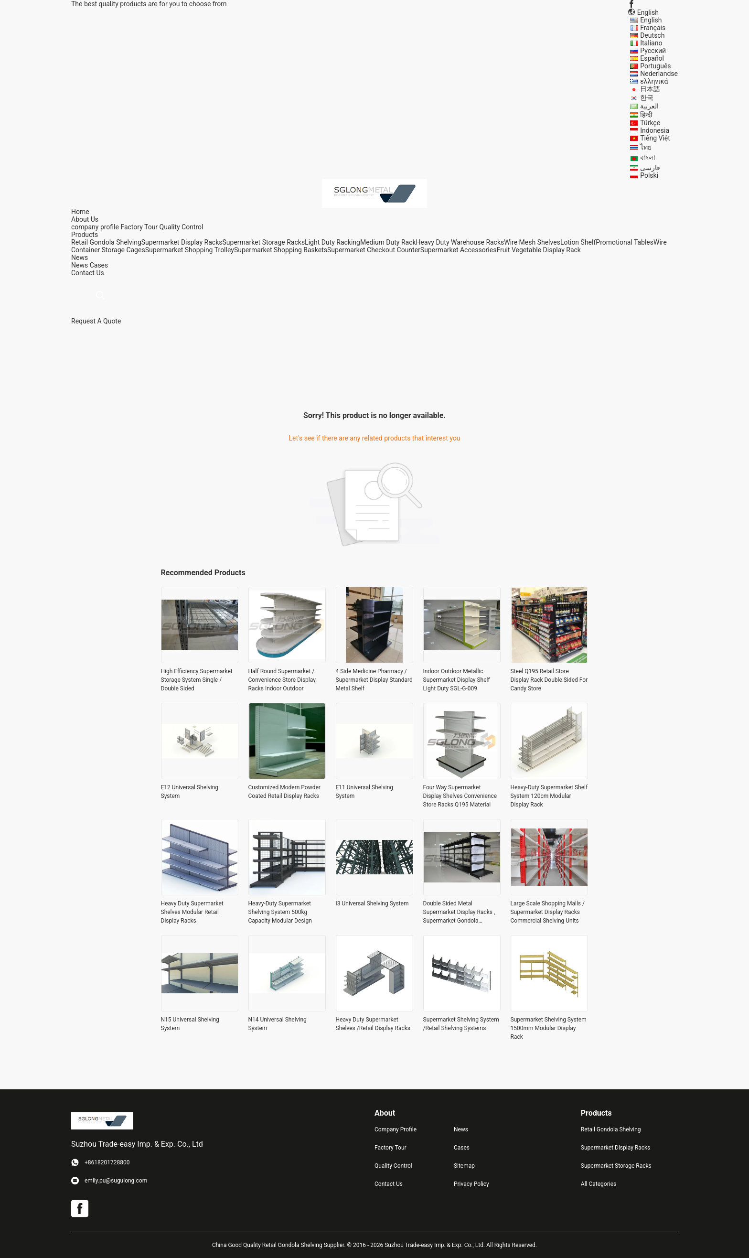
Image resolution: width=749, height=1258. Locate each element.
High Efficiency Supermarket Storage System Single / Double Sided (197, 680)
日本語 (650, 89)
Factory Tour (139, 227)
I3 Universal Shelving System (372, 903)
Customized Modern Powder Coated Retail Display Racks (284, 791)
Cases (99, 265)
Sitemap (464, 1165)
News (79, 265)
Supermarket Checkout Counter (373, 250)
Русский (653, 50)
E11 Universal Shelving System (365, 791)
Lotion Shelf (578, 242)
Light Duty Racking (332, 242)
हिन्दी (646, 114)
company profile (95, 227)
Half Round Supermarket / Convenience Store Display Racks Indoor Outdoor (282, 680)
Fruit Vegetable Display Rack (538, 250)
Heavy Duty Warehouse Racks (460, 242)
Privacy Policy (471, 1184)
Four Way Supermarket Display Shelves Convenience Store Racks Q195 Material (460, 796)
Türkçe (650, 123)
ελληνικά (654, 81)
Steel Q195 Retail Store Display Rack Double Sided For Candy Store (549, 680)
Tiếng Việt (655, 138)
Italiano (651, 43)
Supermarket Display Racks (182, 242)
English (651, 20)
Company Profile (395, 1129)
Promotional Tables (624, 242)
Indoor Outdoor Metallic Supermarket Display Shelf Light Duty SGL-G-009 (456, 680)
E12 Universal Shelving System (190, 791)
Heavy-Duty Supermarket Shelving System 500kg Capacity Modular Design (280, 912)
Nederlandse (659, 73)
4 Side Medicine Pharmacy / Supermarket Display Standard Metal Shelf (374, 680)
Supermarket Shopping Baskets (280, 250)
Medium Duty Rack (388, 242)
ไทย (646, 147)
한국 (646, 97)
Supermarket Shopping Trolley (189, 250)
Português (655, 66)
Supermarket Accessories (458, 250)
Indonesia (654, 130)
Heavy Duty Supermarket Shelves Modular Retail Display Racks (192, 912)
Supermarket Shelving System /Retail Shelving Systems (461, 1024)
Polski (649, 175)
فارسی (650, 168)
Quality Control (181, 227)
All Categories (598, 1184)
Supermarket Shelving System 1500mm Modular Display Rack (549, 1028)
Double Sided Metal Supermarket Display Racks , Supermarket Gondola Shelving (459, 912)
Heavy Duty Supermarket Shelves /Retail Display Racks (373, 1024)
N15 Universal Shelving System (190, 1024)
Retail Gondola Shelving (106, 242)
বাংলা (647, 157)
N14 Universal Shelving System (277, 1024)
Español (652, 58)
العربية (649, 106)
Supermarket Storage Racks (264, 242)
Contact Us (388, 1184)
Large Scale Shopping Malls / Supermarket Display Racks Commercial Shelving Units (548, 912)
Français (652, 28)
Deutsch (652, 35)
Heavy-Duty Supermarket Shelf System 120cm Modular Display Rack (549, 796)
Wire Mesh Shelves (532, 242)
